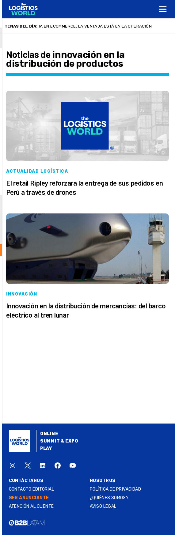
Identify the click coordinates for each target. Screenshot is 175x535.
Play (46, 448)
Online (49, 433)
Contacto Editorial (31, 489)
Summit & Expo (59, 441)
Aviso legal (103, 506)
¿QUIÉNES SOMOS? (109, 497)
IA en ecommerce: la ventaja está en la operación (95, 26)
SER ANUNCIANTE (29, 497)
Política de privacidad (115, 489)
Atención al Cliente (31, 506)
